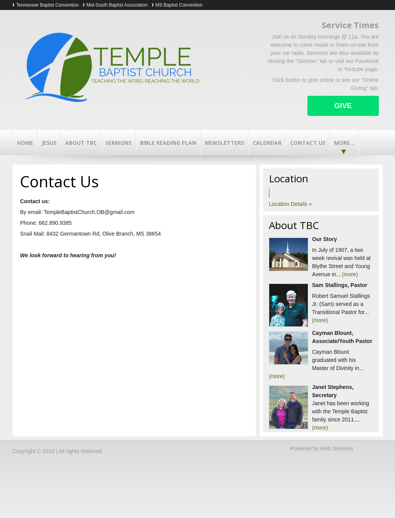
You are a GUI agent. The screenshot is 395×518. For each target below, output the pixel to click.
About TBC (81, 142)
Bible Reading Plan (168, 142)
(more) (350, 274)
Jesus (49, 142)
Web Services (336, 448)
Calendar (267, 142)
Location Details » (290, 204)
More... (344, 142)
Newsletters (224, 142)
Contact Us (308, 142)
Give (343, 106)
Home (25, 142)
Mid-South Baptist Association (117, 5)
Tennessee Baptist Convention (47, 5)
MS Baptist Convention (179, 5)
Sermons (118, 142)
